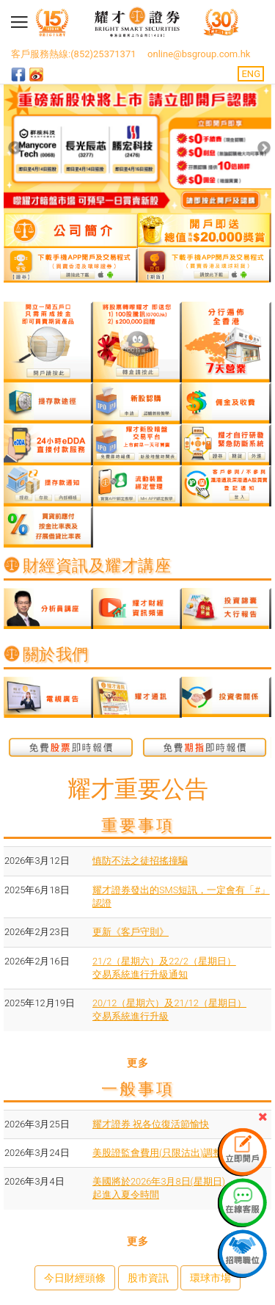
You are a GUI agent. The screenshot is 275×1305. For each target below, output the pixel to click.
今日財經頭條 (75, 1278)
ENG (250, 73)
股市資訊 (148, 1278)
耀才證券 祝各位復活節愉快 (150, 1124)
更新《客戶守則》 (130, 931)
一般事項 (138, 1089)
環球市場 (210, 1278)
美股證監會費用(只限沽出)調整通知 (166, 1152)
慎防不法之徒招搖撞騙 (140, 860)
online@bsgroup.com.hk (198, 53)
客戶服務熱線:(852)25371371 (73, 53)
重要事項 (138, 825)
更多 (137, 1063)
